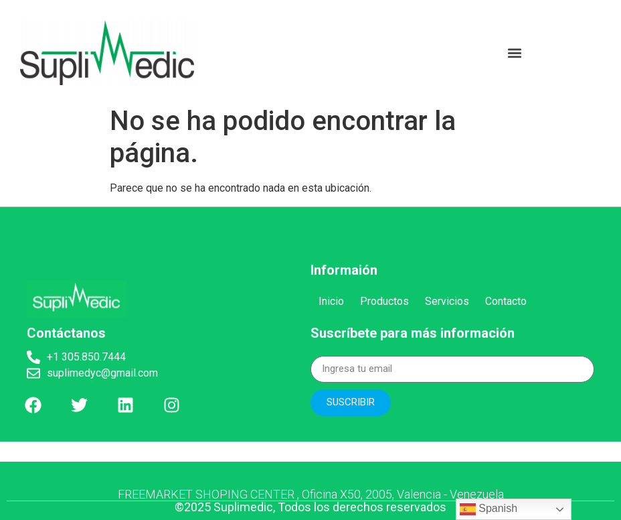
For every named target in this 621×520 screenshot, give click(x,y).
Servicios (447, 301)
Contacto (506, 301)
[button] (514, 53)
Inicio (331, 301)
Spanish (488, 509)
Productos (384, 301)
